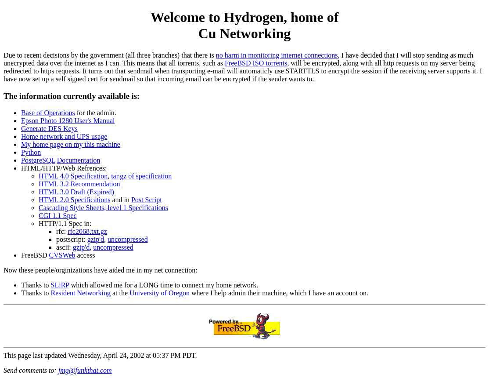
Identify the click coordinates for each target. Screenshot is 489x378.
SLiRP (60, 285)
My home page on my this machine (70, 144)
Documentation (79, 160)
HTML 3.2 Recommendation (79, 184)
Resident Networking (81, 293)
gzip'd (95, 239)
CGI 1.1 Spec (58, 215)
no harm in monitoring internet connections (277, 55)
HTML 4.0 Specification (73, 176)
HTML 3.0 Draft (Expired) (76, 192)
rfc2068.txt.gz (87, 231)
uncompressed (128, 239)
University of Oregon (159, 293)
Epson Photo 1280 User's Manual (68, 120)
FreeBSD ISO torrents (256, 63)
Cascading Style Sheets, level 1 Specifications (103, 207)
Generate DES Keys (49, 128)
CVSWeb (62, 255)
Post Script (146, 200)
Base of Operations (48, 112)
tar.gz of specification (141, 176)
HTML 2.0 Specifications (74, 200)
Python (31, 152)
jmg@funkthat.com (85, 370)
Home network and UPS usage (64, 136)
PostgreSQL (38, 160)
